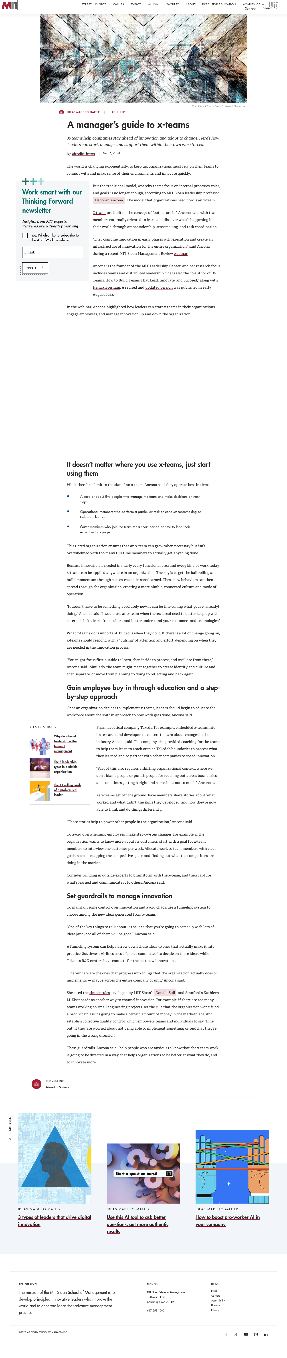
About (191, 4)
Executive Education (219, 4)
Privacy (215, 1319)
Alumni (154, 4)
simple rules (99, 1002)
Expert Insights (94, 4)
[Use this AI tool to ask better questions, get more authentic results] (143, 1198)
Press (214, 1299)
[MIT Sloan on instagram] (255, 1344)
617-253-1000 (155, 1319)
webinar (181, 262)
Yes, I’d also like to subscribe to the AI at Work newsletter (55, 244)
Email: (29, 261)
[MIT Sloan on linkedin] (265, 1344)
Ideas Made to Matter (83, 121)
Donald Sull (165, 1002)
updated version (159, 296)
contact (250, 16)
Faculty (172, 4)
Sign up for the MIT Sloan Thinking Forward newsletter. (151, 16)
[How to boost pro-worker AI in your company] (232, 1188)
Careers (215, 1304)
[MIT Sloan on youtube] (245, 1345)
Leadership (117, 121)
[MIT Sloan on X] (235, 1345)
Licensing (216, 1314)
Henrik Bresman (106, 296)
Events (136, 4)
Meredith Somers (83, 162)
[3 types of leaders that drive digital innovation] (54, 1179)
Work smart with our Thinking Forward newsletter (52, 209)
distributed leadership (145, 282)
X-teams (99, 221)
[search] (270, 15)
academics (252, 4)
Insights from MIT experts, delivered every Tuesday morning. (50, 232)
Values (118, 4)
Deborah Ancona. (109, 209)
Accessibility (218, 1309)
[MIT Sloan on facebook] (226, 1344)
